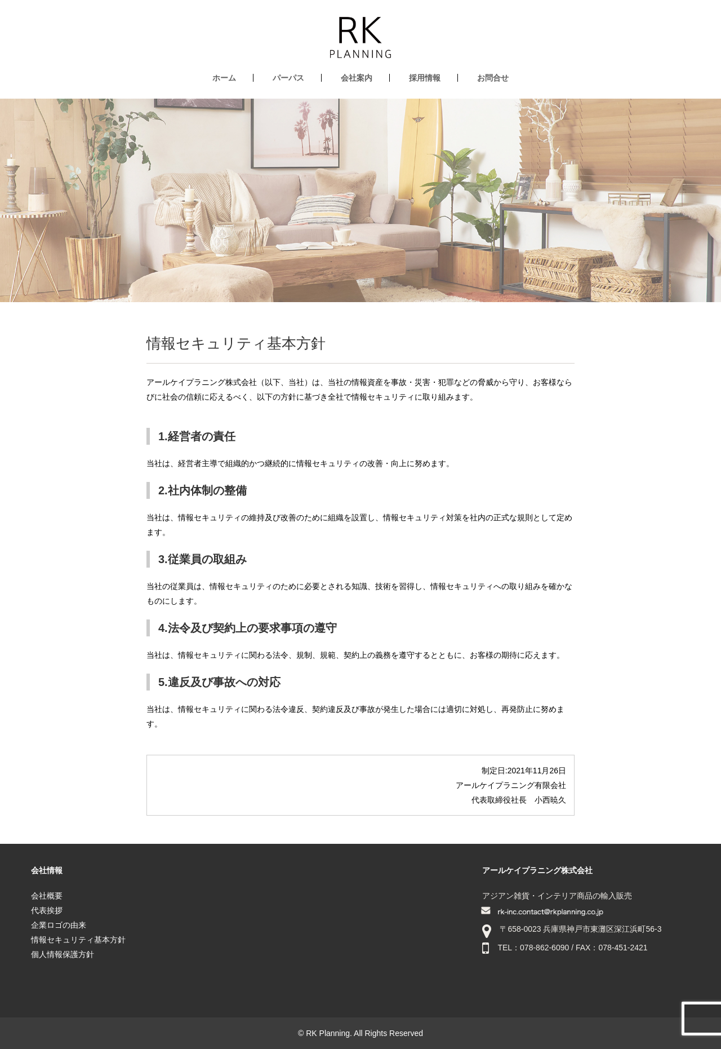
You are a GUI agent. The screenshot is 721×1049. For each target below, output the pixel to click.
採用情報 (424, 78)
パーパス (288, 78)
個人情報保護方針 (62, 954)
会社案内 (356, 78)
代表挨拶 (47, 910)
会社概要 (47, 895)
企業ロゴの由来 (58, 925)
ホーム (224, 78)
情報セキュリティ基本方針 (78, 939)
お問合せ (493, 78)
